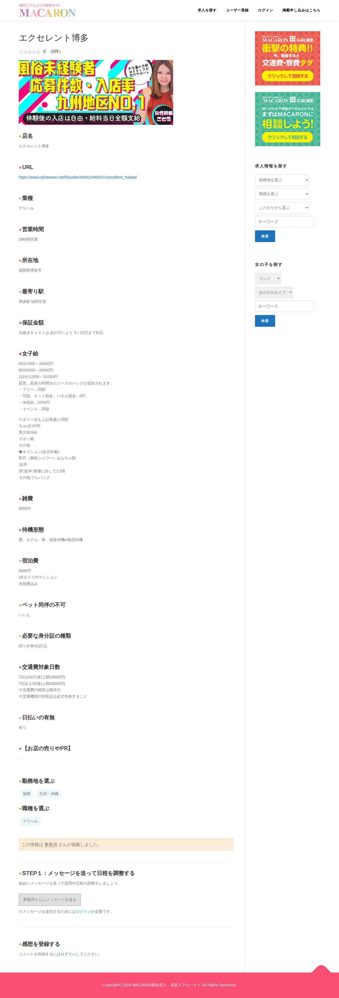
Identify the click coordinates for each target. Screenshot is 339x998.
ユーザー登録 (237, 10)
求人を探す (207, 10)
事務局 (50, 844)
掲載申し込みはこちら (301, 10)
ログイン (265, 10)
